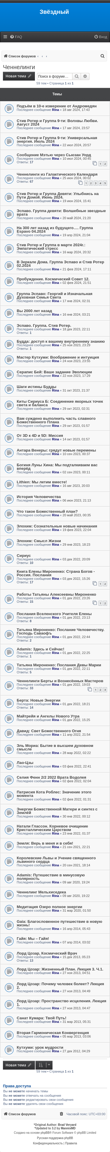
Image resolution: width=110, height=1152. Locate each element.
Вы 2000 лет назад (34, 311)
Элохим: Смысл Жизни (39, 541)
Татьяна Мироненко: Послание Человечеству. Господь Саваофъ (60, 631)
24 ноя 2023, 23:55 (76, 361)
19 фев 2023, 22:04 (76, 530)
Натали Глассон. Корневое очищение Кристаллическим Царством (52, 828)
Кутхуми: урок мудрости (40, 1047)
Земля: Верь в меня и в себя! (45, 843)
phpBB (45, 1132)
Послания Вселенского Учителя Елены (54, 614)
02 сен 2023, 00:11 (76, 472)
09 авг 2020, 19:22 (75, 896)
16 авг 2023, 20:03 (75, 485)
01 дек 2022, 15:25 (76, 720)
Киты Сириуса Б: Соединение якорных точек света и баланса (60, 403)
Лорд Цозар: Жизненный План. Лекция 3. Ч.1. (60, 969)
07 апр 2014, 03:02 (76, 942)
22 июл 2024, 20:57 (76, 145)
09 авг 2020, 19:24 (75, 882)
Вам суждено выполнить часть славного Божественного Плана (56, 420)
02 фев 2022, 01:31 (76, 799)
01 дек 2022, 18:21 (76, 704)
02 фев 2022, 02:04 (76, 781)
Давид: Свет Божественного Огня (49, 731)
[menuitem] (16, 37)
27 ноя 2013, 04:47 (76, 1008)
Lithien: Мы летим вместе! (42, 482)
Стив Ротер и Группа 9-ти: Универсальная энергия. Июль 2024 (57, 140)
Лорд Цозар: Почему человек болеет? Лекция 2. (60, 986)
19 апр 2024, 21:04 (76, 235)
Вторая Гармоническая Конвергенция (53, 1033)
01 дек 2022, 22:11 (76, 668)
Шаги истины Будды (36, 386)
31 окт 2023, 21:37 (76, 390)
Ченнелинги (19, 67)
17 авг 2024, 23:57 (75, 128)
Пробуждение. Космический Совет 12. (53, 279)
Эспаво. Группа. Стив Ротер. (44, 325)
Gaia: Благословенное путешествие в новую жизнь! (59, 923)
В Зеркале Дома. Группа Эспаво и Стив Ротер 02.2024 (60, 264)
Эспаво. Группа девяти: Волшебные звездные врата (61, 213)
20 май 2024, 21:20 (76, 218)
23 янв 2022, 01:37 (76, 833)
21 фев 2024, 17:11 (76, 269)
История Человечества (39, 497)
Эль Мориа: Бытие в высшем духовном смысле (55, 747)
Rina (55, 109)
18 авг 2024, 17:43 (75, 109)
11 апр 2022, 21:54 (76, 734)
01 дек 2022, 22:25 (76, 653)
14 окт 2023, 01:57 (76, 439)
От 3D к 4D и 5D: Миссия (40, 435)
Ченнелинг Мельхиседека (41, 892)
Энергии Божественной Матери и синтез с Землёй (57, 811)
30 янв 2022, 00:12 (76, 816)
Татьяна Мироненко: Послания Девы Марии (59, 665)
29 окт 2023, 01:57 (76, 425)
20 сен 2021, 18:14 (76, 865)
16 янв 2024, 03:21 (76, 314)
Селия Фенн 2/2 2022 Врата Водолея (51, 777)
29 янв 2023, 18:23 (76, 544)
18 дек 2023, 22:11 (76, 329)
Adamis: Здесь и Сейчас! (40, 649)
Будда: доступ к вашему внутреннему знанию (61, 341)
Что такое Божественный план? (47, 511)
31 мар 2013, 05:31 (76, 1021)
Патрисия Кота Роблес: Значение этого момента (54, 794)
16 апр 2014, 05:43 (76, 928)
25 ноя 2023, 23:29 (76, 345)
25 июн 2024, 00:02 (76, 178)
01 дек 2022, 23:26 (76, 598)
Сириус (24, 555)
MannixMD (68, 1128)
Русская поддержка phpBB (55, 1138)
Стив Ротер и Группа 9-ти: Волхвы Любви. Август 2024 (57, 122)
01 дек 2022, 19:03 (76, 684)
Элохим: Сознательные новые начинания (57, 526)
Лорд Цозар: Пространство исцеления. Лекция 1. (61, 1003)
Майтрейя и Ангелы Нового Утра (48, 716)
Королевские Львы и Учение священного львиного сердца (56, 860)
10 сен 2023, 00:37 (76, 454)
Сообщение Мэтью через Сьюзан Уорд (54, 155)
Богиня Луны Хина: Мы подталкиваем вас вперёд (57, 467)
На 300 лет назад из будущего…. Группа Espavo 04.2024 (55, 230)
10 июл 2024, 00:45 (76, 158)
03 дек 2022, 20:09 (76, 559)
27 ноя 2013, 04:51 (76, 973)
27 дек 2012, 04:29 (76, 1051)
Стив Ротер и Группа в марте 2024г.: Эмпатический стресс (51, 247)
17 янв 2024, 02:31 (76, 301)
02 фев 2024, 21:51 (76, 282)
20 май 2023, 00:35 (76, 515)
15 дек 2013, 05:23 (76, 957)
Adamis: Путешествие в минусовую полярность (51, 877)
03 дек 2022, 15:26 (76, 578)
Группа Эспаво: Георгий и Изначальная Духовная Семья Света (54, 295)
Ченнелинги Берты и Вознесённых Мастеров (60, 681)
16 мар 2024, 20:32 (76, 252)
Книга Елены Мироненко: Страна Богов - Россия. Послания (56, 573)
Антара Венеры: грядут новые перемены (56, 450)
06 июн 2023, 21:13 (76, 500)
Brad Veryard (67, 1124)
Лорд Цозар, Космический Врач (47, 953)
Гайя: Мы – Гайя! (33, 938)
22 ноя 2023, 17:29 (76, 375)
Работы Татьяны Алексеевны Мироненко (56, 594)
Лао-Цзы (25, 762)
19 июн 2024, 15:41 (76, 201)
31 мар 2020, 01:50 (76, 910)
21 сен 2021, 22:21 (76, 847)
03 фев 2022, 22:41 (76, 766)
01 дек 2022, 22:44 (76, 637)
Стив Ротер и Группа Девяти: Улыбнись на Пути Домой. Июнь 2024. (58, 195)
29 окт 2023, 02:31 (76, 408)
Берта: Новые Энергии (38, 700)
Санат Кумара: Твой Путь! (41, 1018)
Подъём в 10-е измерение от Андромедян (57, 106)
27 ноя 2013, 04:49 (76, 991)
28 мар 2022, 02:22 (76, 753)
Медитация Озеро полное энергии (49, 907)
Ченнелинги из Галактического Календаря (57, 174)
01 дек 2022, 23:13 (76, 617)
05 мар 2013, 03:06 (76, 1036)
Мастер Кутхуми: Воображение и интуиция (58, 357)
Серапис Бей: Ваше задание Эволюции (54, 372)
